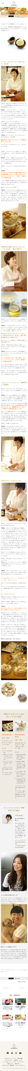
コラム (14, 1061)
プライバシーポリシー (20, 1065)
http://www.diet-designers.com (20, 842)
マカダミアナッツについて (10, 1058)
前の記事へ (5, 988)
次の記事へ (22, 988)
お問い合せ (17, 1063)
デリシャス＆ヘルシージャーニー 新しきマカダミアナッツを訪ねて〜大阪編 (7, 1024)
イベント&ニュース (7, 1061)
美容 (7, 1011)
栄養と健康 (20, 1058)
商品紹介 (16, 1060)
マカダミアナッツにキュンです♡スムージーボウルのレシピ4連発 (7, 1008)
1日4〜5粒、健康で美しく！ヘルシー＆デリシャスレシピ (20, 1024)
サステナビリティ (9, 1060)
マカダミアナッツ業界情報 (8, 1065)
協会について (10, 1063)
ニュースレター (20, 1061)
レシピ (20, 1060)
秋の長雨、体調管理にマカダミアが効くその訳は (20, 1008)
